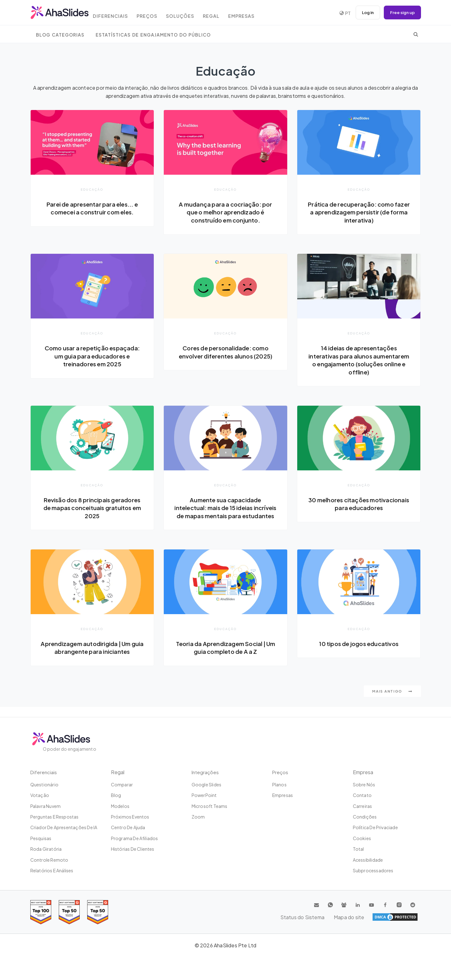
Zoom (198, 816)
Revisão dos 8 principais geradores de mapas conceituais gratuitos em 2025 (92, 508)
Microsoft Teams (210, 806)
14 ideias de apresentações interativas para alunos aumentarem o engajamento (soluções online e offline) (359, 360)
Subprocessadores (373, 870)
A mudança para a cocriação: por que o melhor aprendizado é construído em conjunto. (225, 212)
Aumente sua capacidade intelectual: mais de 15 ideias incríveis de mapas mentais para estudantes (225, 513)
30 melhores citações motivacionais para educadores (359, 505)
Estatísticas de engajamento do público (153, 35)
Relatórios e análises (51, 870)
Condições (365, 816)
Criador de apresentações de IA (64, 827)
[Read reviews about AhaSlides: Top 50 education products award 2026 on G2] (69, 912)
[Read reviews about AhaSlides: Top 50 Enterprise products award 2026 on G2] (97, 912)
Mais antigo (392, 701)
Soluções (189, 13)
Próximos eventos (130, 816)
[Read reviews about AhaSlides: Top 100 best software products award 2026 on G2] (40, 912)
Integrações (206, 772)
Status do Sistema (359, 917)
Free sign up (401, 12)
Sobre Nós (364, 784)
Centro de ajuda (128, 827)
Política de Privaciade (375, 827)
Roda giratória (46, 849)
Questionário (44, 784)
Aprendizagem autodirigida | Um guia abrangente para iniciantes (92, 657)
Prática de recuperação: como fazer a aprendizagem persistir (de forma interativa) (359, 212)
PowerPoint (204, 795)
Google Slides (207, 784)
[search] (416, 34)
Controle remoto (49, 860)
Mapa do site (402, 917)
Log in (364, 12)
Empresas (256, 13)
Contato (362, 795)
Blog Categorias (60, 35)
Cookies (362, 838)
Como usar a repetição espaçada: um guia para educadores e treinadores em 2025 (92, 356)
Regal (223, 13)
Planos (279, 784)
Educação (92, 189)
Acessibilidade (368, 860)
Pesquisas (41, 838)
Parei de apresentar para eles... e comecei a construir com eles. (92, 208)
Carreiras (362, 806)
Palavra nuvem (45, 806)
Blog (116, 795)
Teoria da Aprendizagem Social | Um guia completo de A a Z (225, 657)
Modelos (120, 806)
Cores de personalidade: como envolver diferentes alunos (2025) (225, 352)
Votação (39, 795)
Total (358, 849)
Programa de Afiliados (134, 838)
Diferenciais (116, 13)
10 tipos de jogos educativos (358, 653)
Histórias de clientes (132, 849)
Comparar (122, 784)
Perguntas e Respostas (54, 816)
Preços (154, 13)
